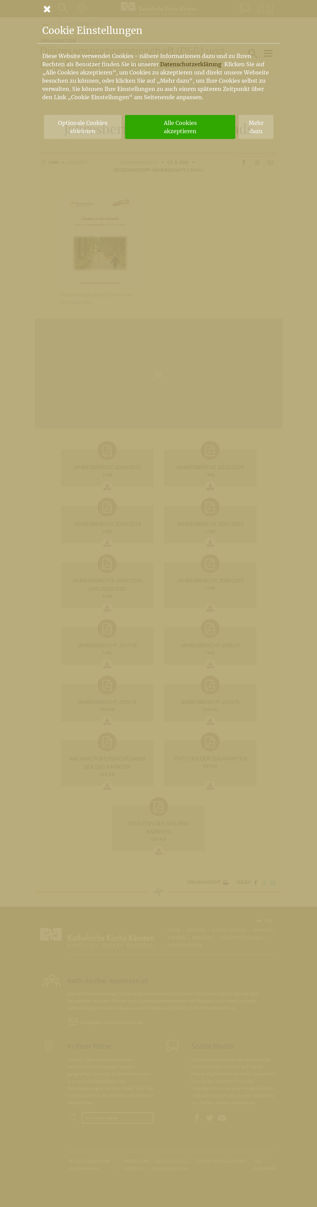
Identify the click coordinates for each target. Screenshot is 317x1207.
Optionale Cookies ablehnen (82, 127)
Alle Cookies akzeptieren (180, 127)
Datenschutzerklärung (191, 64)
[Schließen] (158, 9)
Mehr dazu (256, 127)
